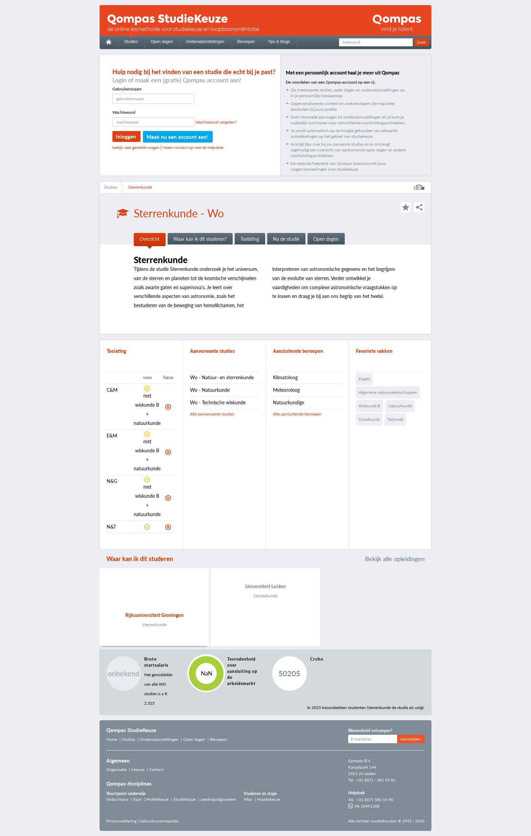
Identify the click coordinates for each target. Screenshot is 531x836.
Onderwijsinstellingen (205, 41)
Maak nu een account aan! (177, 137)
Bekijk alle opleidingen (395, 558)
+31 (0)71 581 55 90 (374, 799)
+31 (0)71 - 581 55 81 (376, 780)
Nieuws (138, 769)
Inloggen (126, 136)
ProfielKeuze (157, 799)
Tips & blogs (279, 41)
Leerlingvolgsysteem (218, 799)
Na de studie (286, 239)
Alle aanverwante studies (212, 413)
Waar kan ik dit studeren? (200, 239)
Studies (131, 41)
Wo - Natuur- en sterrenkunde (222, 377)
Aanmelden (411, 739)
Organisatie (116, 769)
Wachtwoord (123, 112)
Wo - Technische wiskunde (218, 402)
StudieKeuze (184, 799)
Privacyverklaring (121, 820)
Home (111, 739)
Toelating (249, 239)
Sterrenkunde (140, 187)
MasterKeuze (268, 799)
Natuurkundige (288, 402)
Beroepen (246, 41)
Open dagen (162, 41)
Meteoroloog (286, 390)
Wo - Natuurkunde (210, 390)
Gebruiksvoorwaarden (159, 820)
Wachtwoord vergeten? (215, 122)
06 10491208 (364, 806)
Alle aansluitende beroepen (297, 413)
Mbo (248, 799)
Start (137, 799)
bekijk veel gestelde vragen (136, 147)
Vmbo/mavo (117, 799)
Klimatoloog (285, 377)
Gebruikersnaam (127, 88)
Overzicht (150, 239)
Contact (156, 769)
